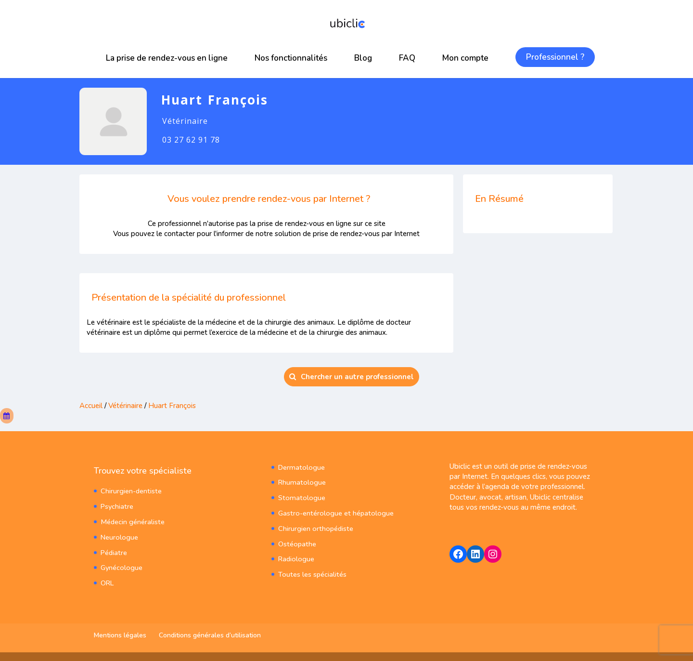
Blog (363, 58)
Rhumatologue (300, 481)
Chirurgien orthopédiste (314, 525)
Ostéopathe (296, 540)
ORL (107, 579)
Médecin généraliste (131, 520)
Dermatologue (299, 466)
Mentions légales (120, 634)
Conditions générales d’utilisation (210, 634)
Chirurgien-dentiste (130, 490)
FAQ (407, 58)
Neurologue (119, 534)
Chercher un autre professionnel (351, 377)
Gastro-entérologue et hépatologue (332, 511)
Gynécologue (121, 564)
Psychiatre (116, 505)
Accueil (91, 405)
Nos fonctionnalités (291, 58)
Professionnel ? (555, 57)
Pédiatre (113, 549)
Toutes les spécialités (311, 570)
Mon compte (465, 58)
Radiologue (295, 555)
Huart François (172, 405)
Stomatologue (299, 496)
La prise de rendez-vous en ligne (167, 58)
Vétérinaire (125, 405)
